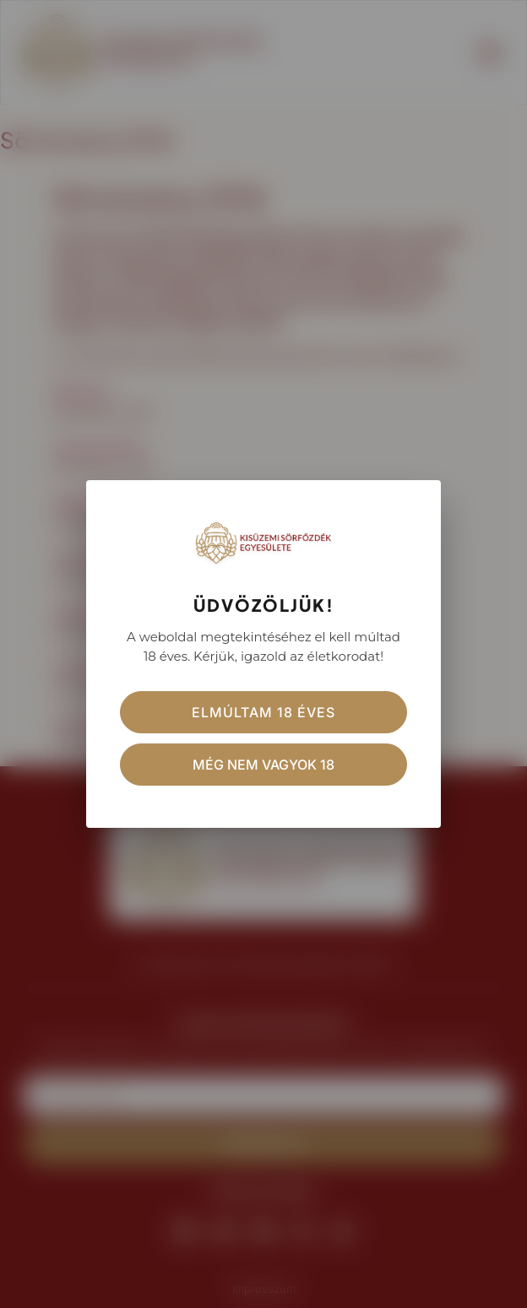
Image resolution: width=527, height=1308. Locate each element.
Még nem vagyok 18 (263, 764)
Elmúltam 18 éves (263, 712)
